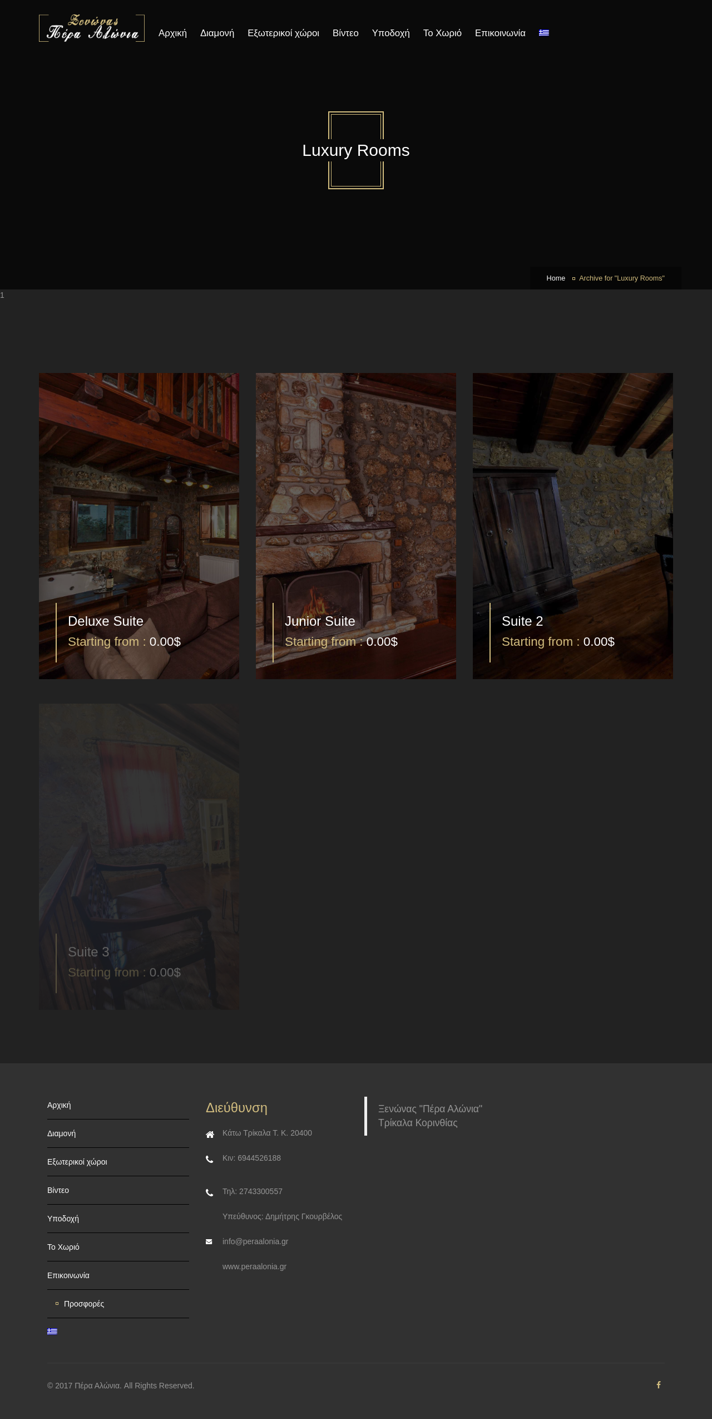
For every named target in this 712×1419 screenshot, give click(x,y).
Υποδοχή (391, 33)
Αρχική (173, 33)
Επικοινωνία (500, 33)
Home (556, 278)
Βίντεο (346, 33)
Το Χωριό (442, 33)
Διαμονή (217, 33)
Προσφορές (84, 1303)
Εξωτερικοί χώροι (283, 33)
